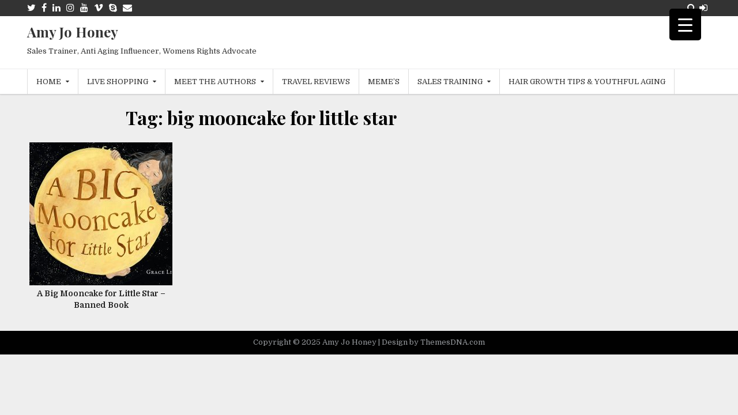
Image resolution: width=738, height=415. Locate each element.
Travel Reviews (316, 81)
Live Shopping (117, 81)
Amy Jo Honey (72, 31)
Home (48, 81)
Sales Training (450, 81)
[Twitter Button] (31, 8)
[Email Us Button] (127, 8)
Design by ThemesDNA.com (433, 342)
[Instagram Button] (70, 8)
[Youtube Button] (84, 8)
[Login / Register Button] (703, 8)
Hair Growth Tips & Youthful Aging (587, 81)
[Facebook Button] (44, 8)
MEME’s (384, 81)
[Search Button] (691, 8)
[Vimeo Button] (98, 8)
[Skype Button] (113, 8)
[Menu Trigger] (685, 24)
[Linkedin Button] (56, 8)
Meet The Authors (215, 81)
